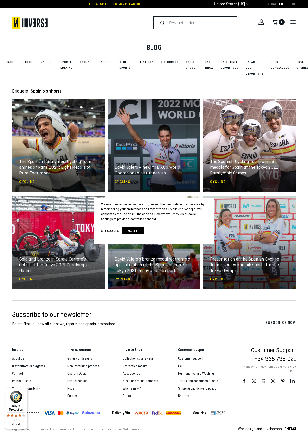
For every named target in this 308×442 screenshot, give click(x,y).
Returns (183, 396)
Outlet (127, 396)
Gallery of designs (79, 358)
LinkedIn (292, 381)
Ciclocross (170, 62)
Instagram (273, 381)
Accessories (131, 373)
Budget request (78, 381)
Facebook (244, 381)
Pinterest (282, 381)
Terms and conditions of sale (198, 381)
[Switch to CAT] (274, 3)
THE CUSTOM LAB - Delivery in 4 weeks (113, 4)
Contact (17, 373)
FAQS (181, 366)
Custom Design (77, 373)
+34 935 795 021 (275, 358)
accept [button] (133, 231)
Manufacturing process (83, 366)
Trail (10, 62)
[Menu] (24, 391)
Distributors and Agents (28, 366)
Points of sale (21, 381)
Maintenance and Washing (196, 373)
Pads (70, 388)
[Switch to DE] (294, 3)
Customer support (190, 358)
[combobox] (229, 4)
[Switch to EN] (281, 3)
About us (18, 358)
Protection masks (135, 366)
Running (45, 62)
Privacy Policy (68, 429)
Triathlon (146, 62)
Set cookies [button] (131, 429)
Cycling (86, 62)
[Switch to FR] (287, 3)
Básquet (105, 62)
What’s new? (132, 388)
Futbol (26, 62)
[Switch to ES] (267, 3)
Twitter (253, 381)
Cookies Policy (45, 429)
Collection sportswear (138, 358)
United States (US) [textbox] (229, 4)
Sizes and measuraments (140, 381)
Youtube (263, 381)
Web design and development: (267, 429)
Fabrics (72, 396)
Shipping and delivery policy (197, 388)
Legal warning (21, 429)
